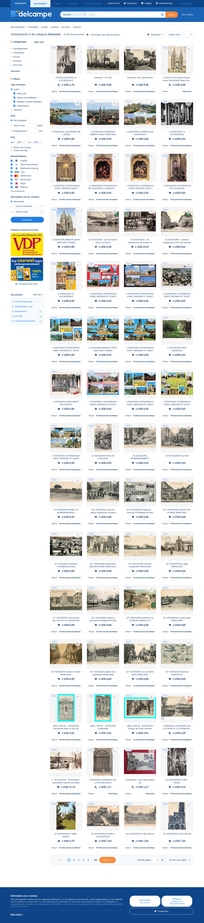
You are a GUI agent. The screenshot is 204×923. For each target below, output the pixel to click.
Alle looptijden (19, 119)
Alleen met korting (21, 146)
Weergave (154, 33)
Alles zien (39, 41)
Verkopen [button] (68, 3)
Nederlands (185, 3)
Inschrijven (20, 3)
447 (95, 859)
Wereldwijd (17, 200)
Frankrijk (16, 60)
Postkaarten (17, 52)
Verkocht (16, 109)
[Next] (107, 859)
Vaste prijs (19, 92)
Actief (15, 88)
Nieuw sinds (18, 124)
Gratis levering (19, 149)
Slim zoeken (187, 13)
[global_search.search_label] (126, 14)
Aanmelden (40, 3)
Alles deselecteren (18, 190)
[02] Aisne (16, 64)
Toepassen (27, 219)
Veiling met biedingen (25, 96)
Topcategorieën (19, 47)
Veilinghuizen (21, 105)
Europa (15, 56)
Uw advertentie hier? (27, 283)
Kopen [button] (56, 3)
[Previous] (58, 859)
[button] (162, 14)
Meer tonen (16, 914)
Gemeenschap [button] (85, 3)
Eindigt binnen (19, 130)
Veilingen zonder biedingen (27, 101)
